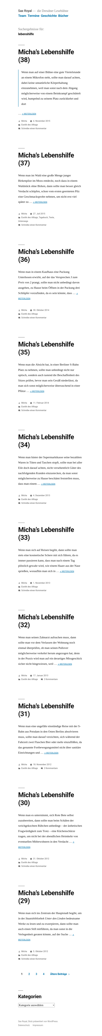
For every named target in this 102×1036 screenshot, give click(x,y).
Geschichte (49, 16)
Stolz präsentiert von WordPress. (43, 1021)
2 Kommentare (51, 679)
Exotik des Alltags (29, 124)
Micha (24, 121)
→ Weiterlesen (29, 114)
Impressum (38, 1025)
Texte (51, 217)
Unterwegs (23, 221)
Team (22, 16)
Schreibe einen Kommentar (33, 128)
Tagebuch (43, 217)
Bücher (63, 16)
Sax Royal (25, 11)
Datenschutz (24, 1025)
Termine (33, 16)
